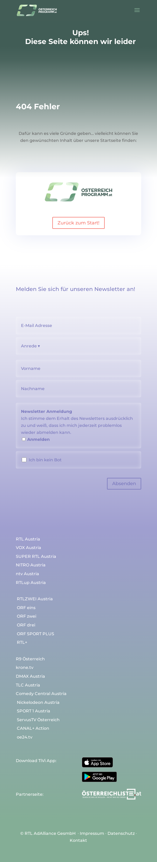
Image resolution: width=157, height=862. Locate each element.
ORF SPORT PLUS (35, 634)
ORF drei (26, 625)
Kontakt (78, 840)
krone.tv (24, 667)
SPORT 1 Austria (33, 711)
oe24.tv (24, 737)
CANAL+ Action (33, 728)
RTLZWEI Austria (35, 599)
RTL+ (22, 642)
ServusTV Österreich (38, 720)
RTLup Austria (31, 582)
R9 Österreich (30, 659)
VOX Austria (28, 547)
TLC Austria (28, 685)
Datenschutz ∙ (122, 833)
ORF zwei (26, 616)
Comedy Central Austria (41, 693)
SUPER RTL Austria (36, 556)
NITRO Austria (31, 565)
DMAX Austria (30, 676)
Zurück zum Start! (78, 223)
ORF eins (26, 607)
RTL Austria (28, 539)
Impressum (92, 833)
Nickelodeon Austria (38, 702)
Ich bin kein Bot (45, 459)
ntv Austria (27, 574)
